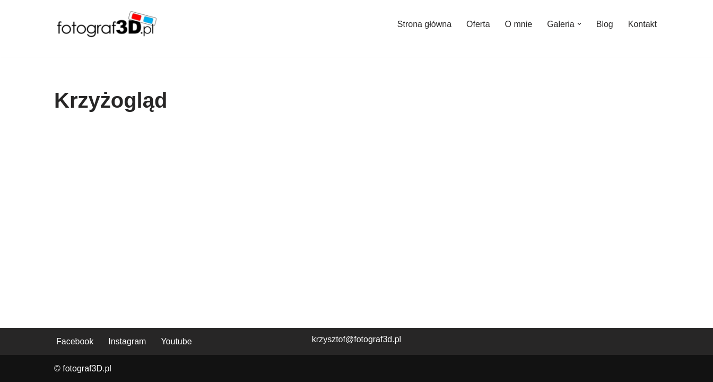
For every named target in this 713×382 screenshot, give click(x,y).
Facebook (74, 341)
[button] (579, 24)
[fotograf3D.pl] (107, 24)
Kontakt (642, 24)
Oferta (478, 24)
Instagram (127, 341)
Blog (604, 24)
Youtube (176, 341)
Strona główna (424, 24)
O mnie (519, 24)
